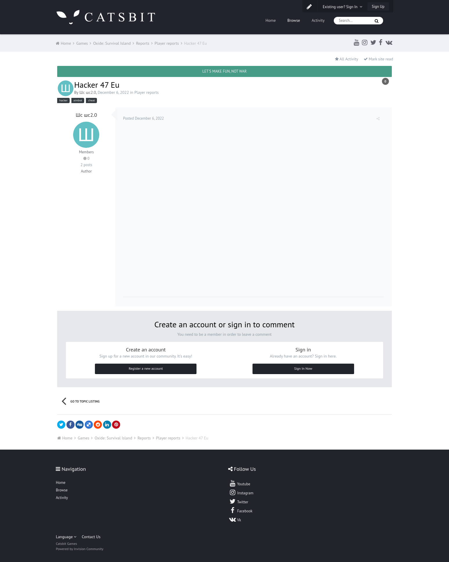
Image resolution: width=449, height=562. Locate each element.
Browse (293, 20)
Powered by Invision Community (79, 547)
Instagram (241, 491)
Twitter (238, 500)
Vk (235, 518)
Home (271, 20)
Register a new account (146, 367)
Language (66, 535)
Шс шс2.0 (87, 92)
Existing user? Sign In (342, 6)
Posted (144, 118)
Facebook (241, 509)
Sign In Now (303, 367)
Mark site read (378, 59)
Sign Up (378, 6)
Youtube (239, 482)
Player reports (146, 92)
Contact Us (91, 535)
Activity (318, 20)
